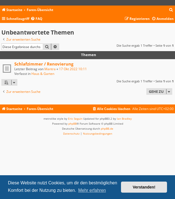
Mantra (50, 69)
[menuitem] (171, 10)
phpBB (72, 123)
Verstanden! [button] (144, 187)
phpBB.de (107, 128)
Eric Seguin (75, 119)
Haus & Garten (42, 73)
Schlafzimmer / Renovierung (43, 64)
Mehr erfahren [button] (92, 190)
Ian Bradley (124, 119)
